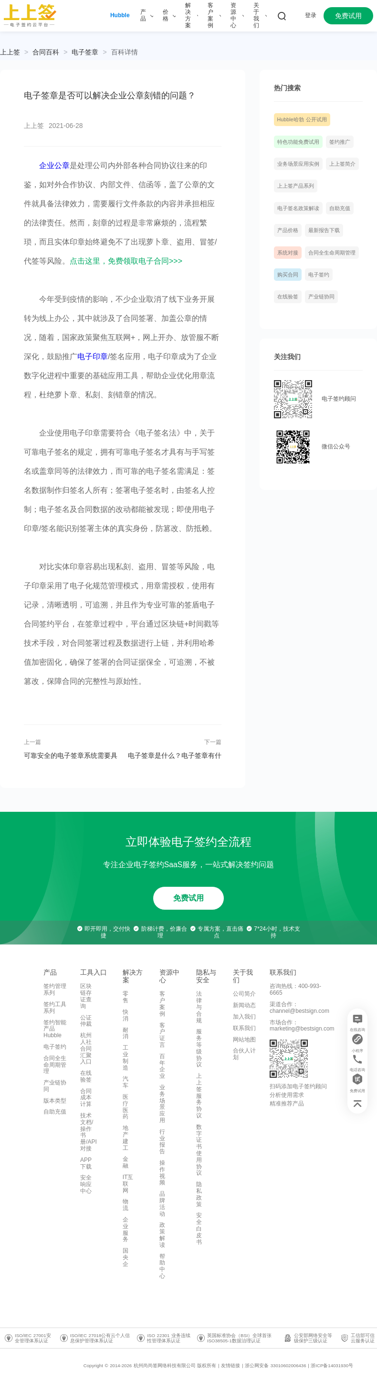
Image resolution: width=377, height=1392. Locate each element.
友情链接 (230, 1365)
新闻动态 (244, 1005)
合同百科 (45, 52)
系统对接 (287, 252)
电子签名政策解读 (298, 208)
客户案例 (162, 1003)
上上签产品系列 (295, 186)
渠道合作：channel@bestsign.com (299, 1007)
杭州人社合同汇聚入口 (86, 1048)
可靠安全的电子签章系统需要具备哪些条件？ (70, 755)
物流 (125, 1204)
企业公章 (54, 165)
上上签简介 (342, 164)
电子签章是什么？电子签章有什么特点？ (174, 755)
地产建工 (125, 1138)
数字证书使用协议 (199, 1150)
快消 (125, 1015)
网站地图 (244, 1039)
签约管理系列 (54, 989)
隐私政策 (199, 1194)
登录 (310, 15)
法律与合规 (199, 1006)
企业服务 (125, 1229)
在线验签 (287, 296)
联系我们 (244, 1028)
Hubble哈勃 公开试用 (302, 119)
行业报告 (162, 1141)
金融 (125, 1162)
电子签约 (318, 274)
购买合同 (287, 274)
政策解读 (162, 1235)
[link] (45, 52)
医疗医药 (125, 1107)
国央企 (125, 1257)
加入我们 (244, 1016)
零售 (125, 997)
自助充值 (339, 208)
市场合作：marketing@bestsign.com (302, 1025)
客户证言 (162, 1035)
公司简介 (244, 993)
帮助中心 (162, 1266)
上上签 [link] (10, 52)
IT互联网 (128, 1184)
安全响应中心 (86, 1184)
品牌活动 (162, 1203)
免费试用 (348, 16)
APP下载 (86, 1163)
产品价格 (287, 230)
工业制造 (125, 1057)
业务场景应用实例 (298, 164)
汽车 (125, 1082)
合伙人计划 (244, 1054)
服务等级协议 (199, 1048)
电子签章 (85, 52)
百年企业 (162, 1066)
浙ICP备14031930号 (332, 1365)
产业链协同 (321, 296)
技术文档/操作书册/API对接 (88, 1132)
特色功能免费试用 (298, 142)
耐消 (125, 1033)
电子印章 (92, 356)
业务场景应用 (162, 1104)
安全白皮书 (199, 1228)
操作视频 (162, 1172)
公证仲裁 (86, 1021)
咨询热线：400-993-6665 (295, 989)
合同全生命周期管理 (332, 252)
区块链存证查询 (86, 996)
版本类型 (54, 1100)
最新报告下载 (324, 230)
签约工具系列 (54, 1007)
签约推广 (339, 142)
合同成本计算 (86, 1098)
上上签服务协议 (199, 1096)
